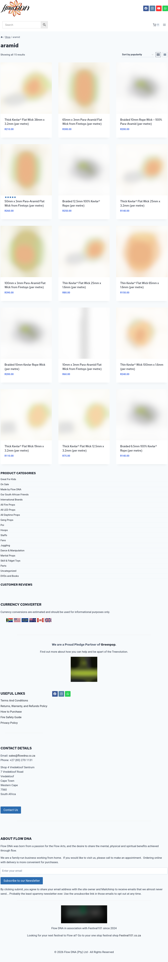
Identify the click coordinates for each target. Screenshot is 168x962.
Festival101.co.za (130, 935)
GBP (48, 620)
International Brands (11, 499)
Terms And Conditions (14, 700)
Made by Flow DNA (10, 489)
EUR (25, 620)
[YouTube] (159, 8)
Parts (3, 565)
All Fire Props (7, 504)
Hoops (4, 530)
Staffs (3, 535)
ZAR (9, 620)
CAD (40, 620)
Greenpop (108, 644)
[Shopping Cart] (156, 25)
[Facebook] (146, 8)
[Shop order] (137, 54)
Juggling (5, 545)
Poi (2, 525)
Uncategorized (8, 570)
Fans (3, 540)
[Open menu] (164, 24)
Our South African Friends (14, 494)
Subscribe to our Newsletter (21, 880)
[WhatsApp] (165, 8)
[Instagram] (152, 8)
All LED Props (7, 509)
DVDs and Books (9, 576)
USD (17, 620)
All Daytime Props (10, 514)
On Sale (4, 484)
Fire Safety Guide (10, 717)
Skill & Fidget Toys (10, 560)
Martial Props (7, 555)
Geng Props (6, 520)
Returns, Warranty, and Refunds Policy (23, 706)
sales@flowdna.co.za (22, 755)
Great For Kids (8, 479)
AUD (32, 620)
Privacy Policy (9, 722)
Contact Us (10, 810)
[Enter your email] (84, 870)
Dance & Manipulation (12, 550)
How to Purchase (11, 711)
